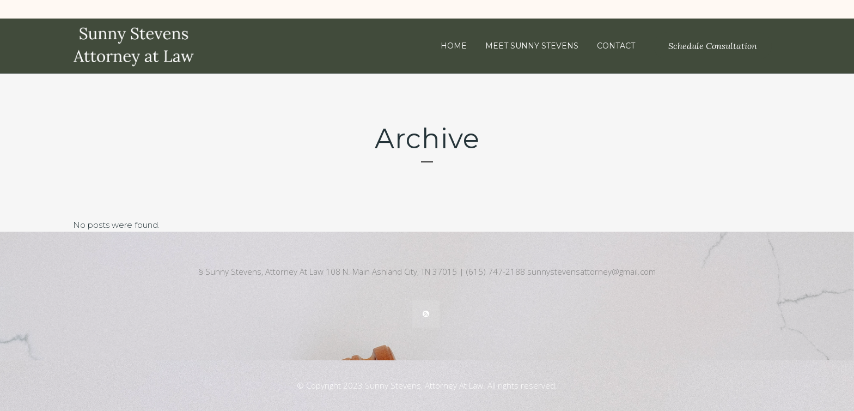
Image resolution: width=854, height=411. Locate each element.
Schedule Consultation (712, 45)
